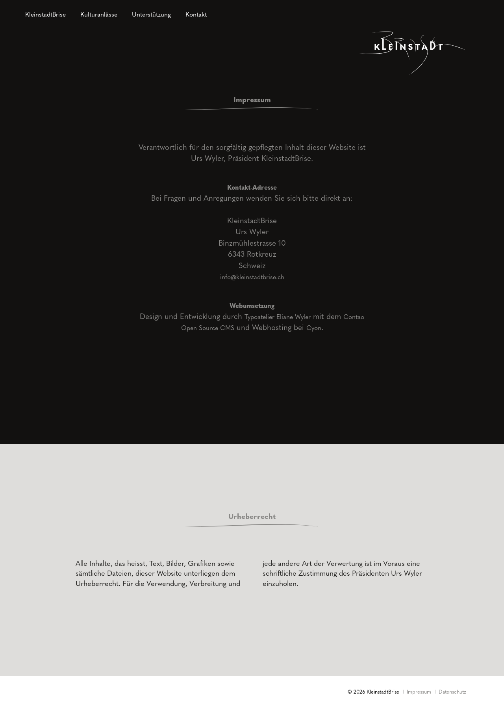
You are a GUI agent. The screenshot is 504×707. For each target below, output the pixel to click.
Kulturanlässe (98, 14)
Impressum (419, 691)
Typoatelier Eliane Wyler (278, 316)
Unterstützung (151, 14)
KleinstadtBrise (45, 14)
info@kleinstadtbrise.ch (252, 276)
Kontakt (196, 14)
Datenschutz (452, 691)
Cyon (313, 327)
